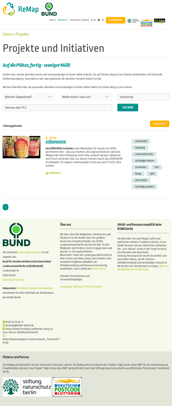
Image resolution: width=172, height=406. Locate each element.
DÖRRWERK (56, 142)
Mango (138, 173)
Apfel (151, 173)
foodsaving (140, 147)
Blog (93, 20)
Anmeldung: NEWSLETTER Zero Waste (81, 286)
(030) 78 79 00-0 (13, 322)
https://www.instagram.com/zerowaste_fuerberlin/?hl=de (31, 339)
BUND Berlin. (99, 268)
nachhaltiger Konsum (144, 160)
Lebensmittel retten (144, 154)
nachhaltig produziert (144, 186)
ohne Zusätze (141, 180)
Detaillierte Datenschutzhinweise (35, 288)
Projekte (62, 20)
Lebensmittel (141, 141)
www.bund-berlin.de (13, 279)
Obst (156, 167)
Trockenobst (140, 167)
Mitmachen (115, 20)
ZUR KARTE (159, 123)
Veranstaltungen (79, 20)
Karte (52, 20)
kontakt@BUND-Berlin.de (18, 325)
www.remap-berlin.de (29, 252)
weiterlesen (55, 172)
